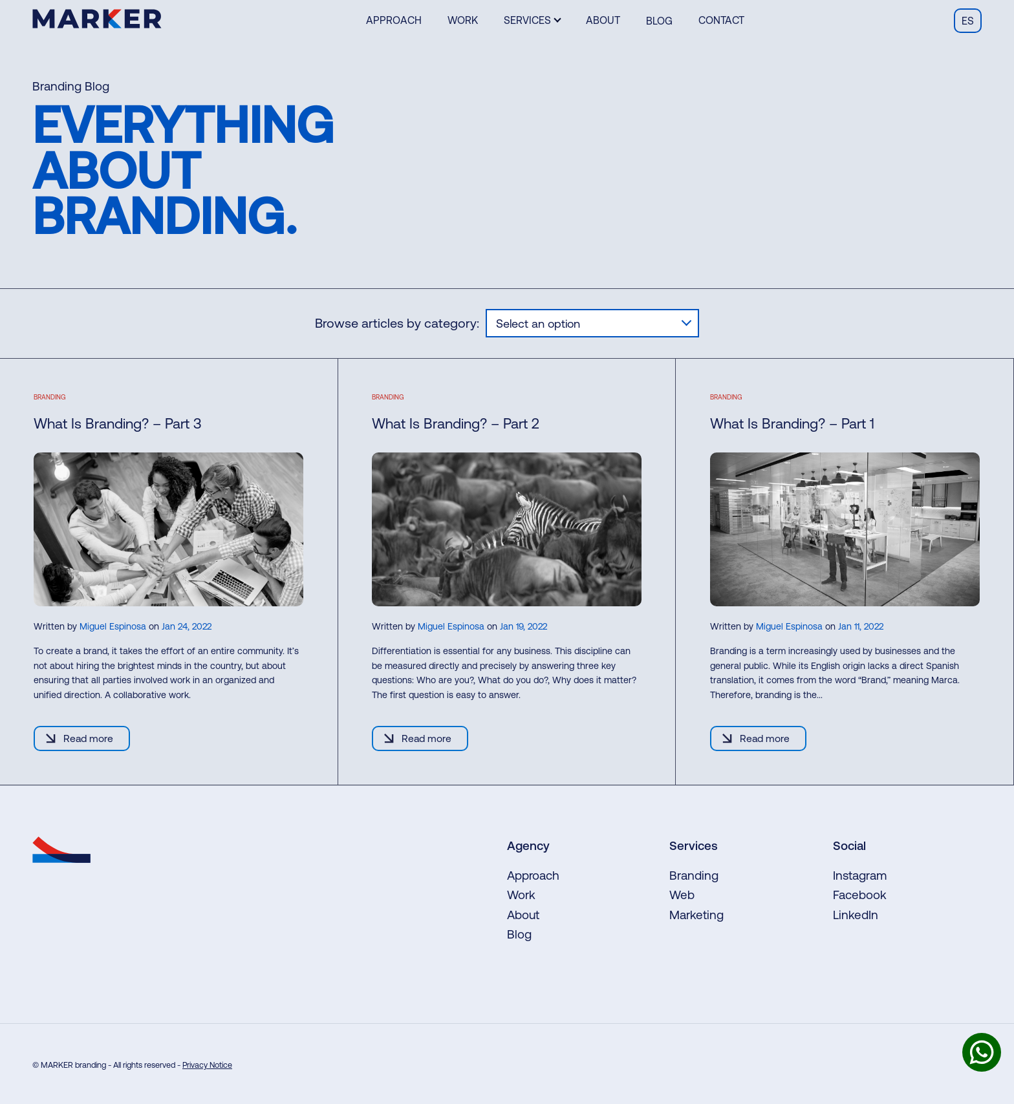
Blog (659, 21)
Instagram (860, 875)
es (968, 21)
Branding (693, 875)
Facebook (860, 895)
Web (682, 895)
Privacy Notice (207, 1065)
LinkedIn (855, 915)
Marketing (696, 915)
